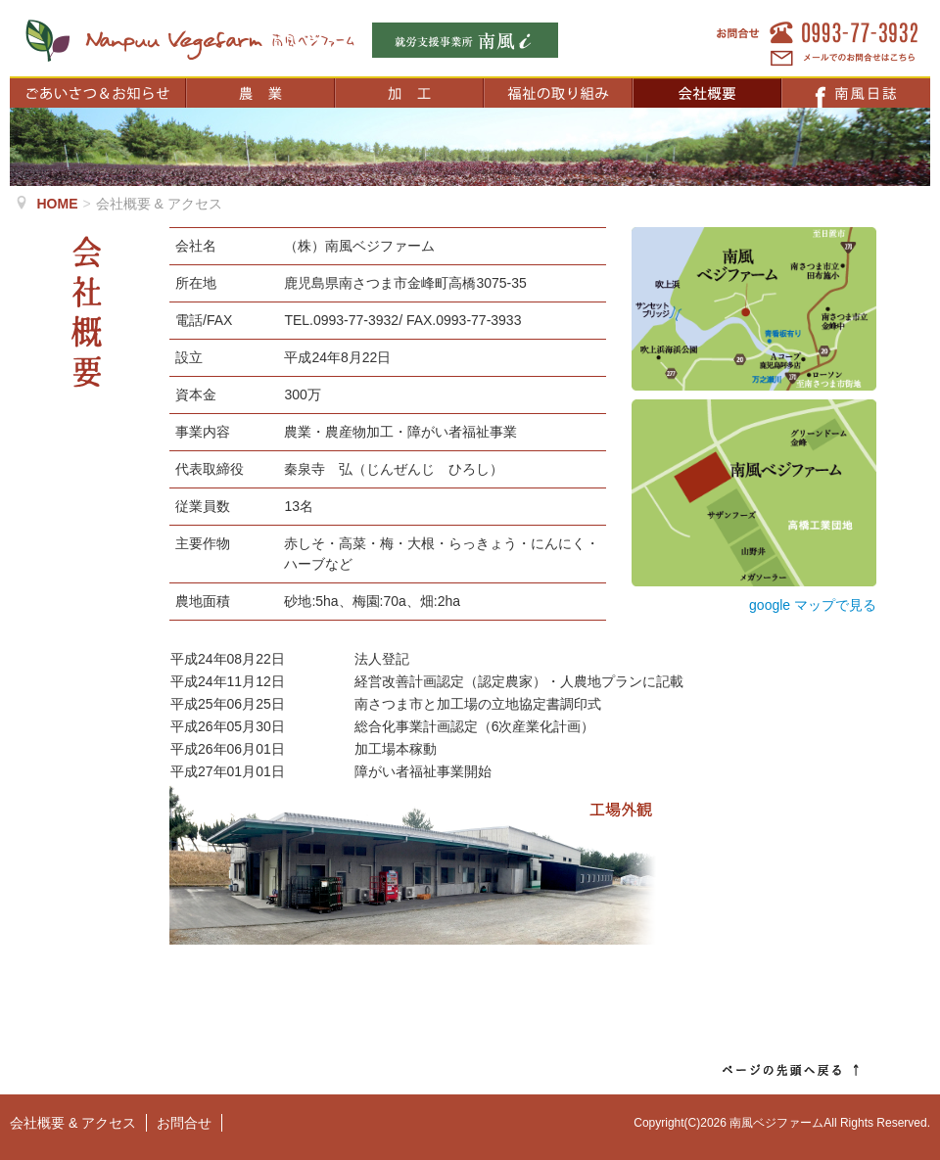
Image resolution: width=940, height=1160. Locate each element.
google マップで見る (812, 605)
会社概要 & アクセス (73, 1123)
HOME (57, 203)
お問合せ (184, 1123)
